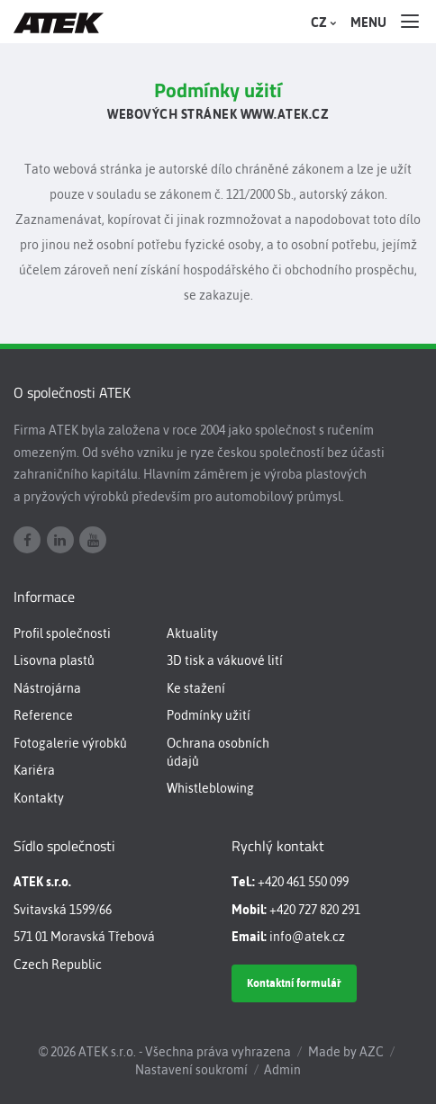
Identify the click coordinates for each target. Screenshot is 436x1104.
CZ (321, 22)
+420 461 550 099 (303, 882)
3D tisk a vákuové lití (225, 660)
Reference (43, 715)
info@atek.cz (307, 936)
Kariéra (34, 770)
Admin (282, 1070)
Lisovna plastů (54, 660)
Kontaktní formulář (294, 983)
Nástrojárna (47, 688)
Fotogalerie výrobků (70, 743)
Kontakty (39, 798)
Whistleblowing (210, 788)
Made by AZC (346, 1052)
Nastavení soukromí (191, 1070)
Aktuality (192, 633)
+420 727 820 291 (314, 909)
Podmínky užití (208, 715)
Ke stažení (196, 688)
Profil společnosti (62, 633)
